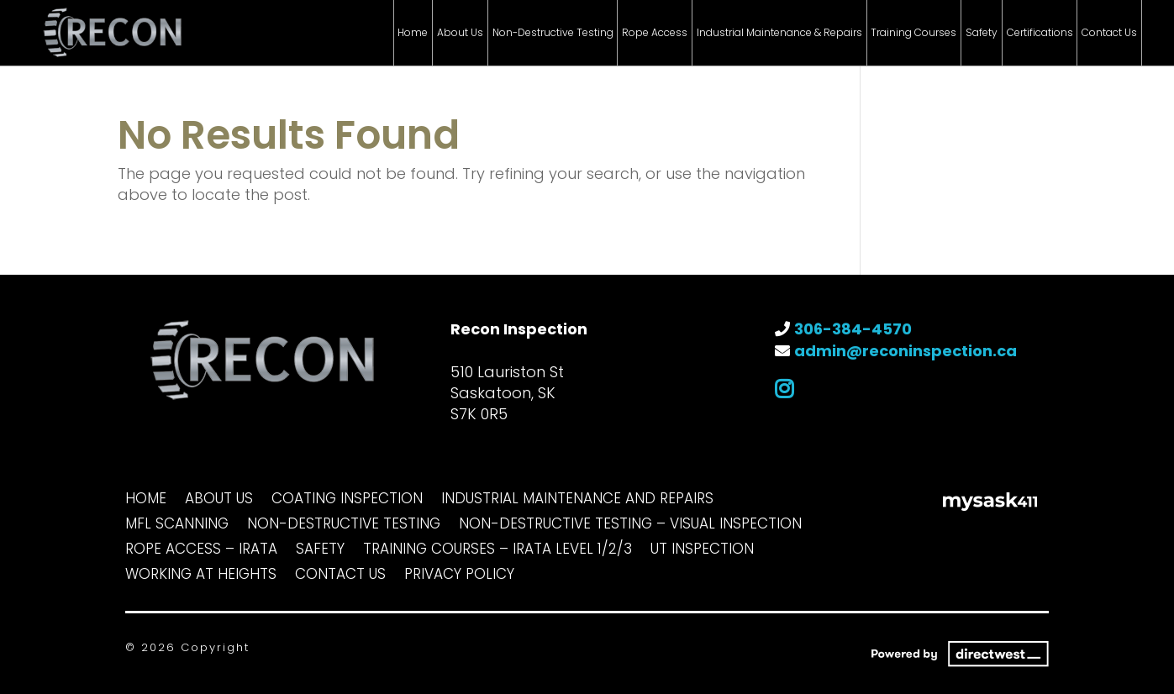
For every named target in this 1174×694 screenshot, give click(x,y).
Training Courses (913, 32)
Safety (982, 32)
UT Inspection (702, 551)
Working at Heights (200, 576)
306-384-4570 (853, 328)
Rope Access (654, 32)
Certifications (1040, 32)
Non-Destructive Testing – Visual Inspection (630, 526)
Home (412, 32)
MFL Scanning (177, 526)
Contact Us (1109, 32)
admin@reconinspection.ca (905, 350)
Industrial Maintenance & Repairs (779, 32)
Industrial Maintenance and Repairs (577, 500)
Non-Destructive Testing (552, 32)
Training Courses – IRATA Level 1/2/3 (497, 551)
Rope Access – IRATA (201, 551)
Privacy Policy (459, 576)
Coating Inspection (347, 500)
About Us (460, 32)
